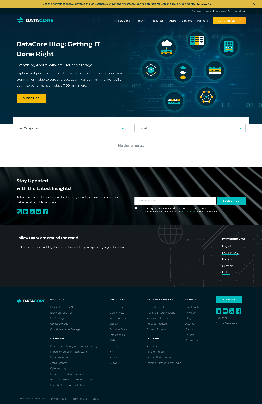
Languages (223, 10)
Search (240, 10)
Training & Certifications (160, 312)
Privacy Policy (59, 399)
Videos (114, 340)
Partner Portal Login (158, 357)
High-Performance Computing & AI (71, 379)
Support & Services (180, 21)
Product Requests (156, 323)
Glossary (115, 362)
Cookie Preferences (227, 323)
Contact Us (191, 340)
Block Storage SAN (61, 307)
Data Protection (59, 357)
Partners (202, 21)
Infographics (117, 334)
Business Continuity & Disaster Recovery (74, 346)
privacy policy (188, 211)
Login (208, 11)
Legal (96, 399)
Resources (157, 21)
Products (140, 21)
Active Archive (58, 362)
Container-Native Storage (65, 329)
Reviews (114, 357)
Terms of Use (80, 399)
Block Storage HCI (61, 312)
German (227, 266)
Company (197, 11)
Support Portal (155, 307)
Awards (189, 323)
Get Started (229, 299)
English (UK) (230, 252)
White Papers (118, 318)
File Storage (57, 318)
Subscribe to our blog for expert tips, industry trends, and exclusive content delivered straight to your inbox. (67, 200)
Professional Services (158, 318)
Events (114, 346)
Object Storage (59, 323)
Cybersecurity (58, 368)
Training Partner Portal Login (163, 362)
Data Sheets (117, 312)
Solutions (124, 21)
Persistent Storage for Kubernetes (70, 385)
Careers (189, 334)
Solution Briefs (118, 329)
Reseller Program (156, 351)
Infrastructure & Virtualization (67, 374)
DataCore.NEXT (194, 307)
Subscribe (231, 201)
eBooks (114, 323)
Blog (113, 351)
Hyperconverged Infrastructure (68, 351)
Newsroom (191, 312)
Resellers (151, 346)
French (227, 259)
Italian (226, 272)
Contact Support (156, 329)
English (227, 246)
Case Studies (117, 307)
